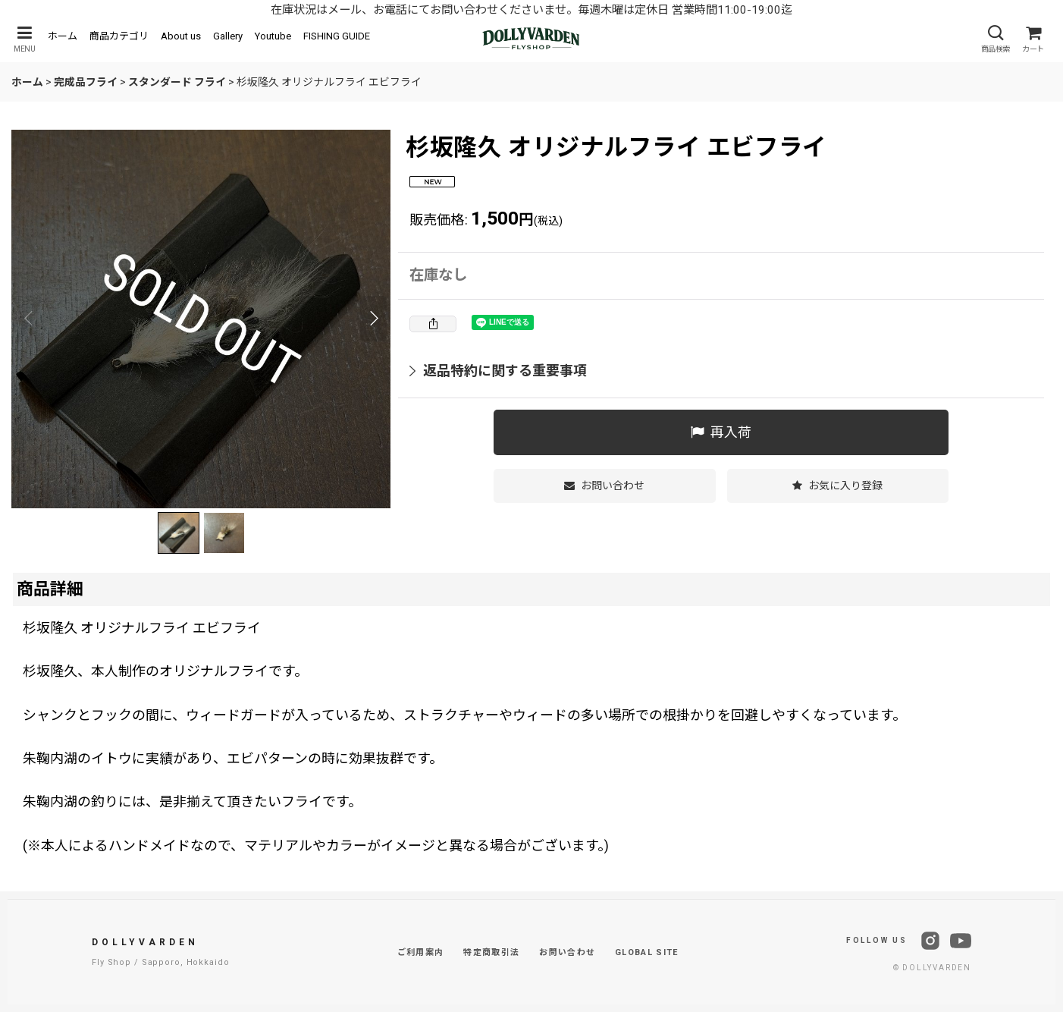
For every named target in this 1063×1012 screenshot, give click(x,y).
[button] (24, 39)
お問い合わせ (567, 952)
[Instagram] (930, 940)
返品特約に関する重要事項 (498, 371)
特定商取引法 (491, 952)
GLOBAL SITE (647, 952)
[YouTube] (960, 940)
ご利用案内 (420, 952)
